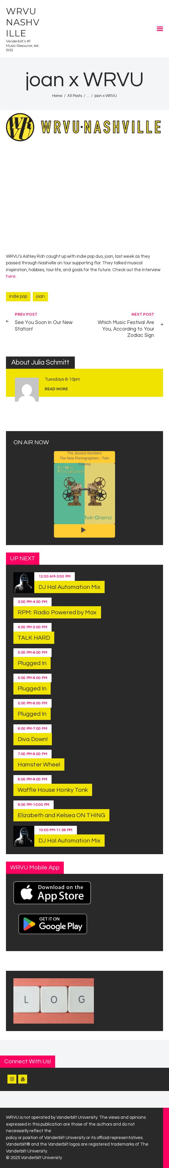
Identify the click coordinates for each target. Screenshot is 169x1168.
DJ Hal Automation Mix (69, 587)
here (10, 276)
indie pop (18, 296)
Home (57, 96)
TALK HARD (34, 638)
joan (40, 296)
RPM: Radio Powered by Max (57, 612)
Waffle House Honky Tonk (53, 790)
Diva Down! (33, 739)
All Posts (74, 96)
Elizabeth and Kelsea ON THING (61, 815)
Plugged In (32, 663)
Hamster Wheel (39, 765)
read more (56, 389)
